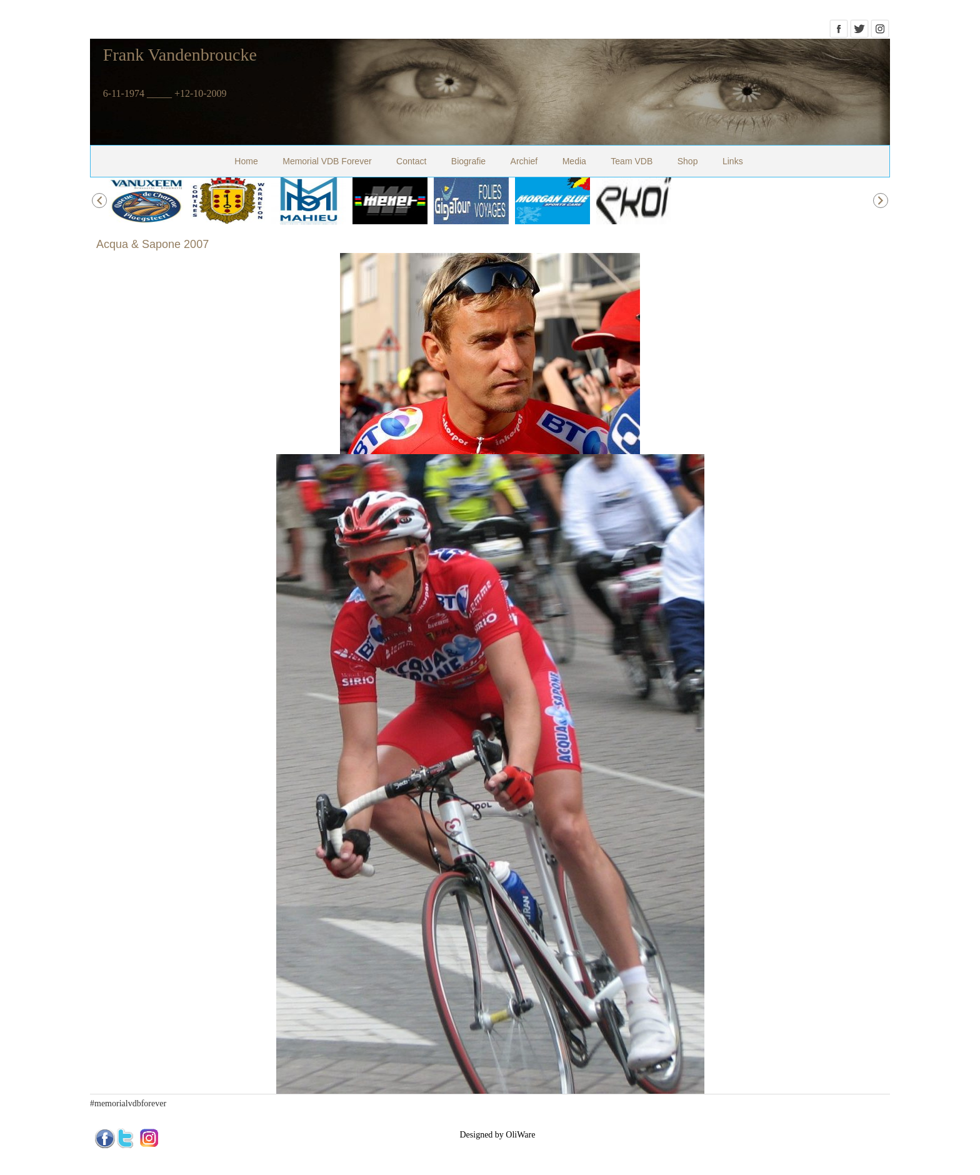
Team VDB (631, 161)
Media (574, 161)
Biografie (468, 161)
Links (732, 161)
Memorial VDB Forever (326, 161)
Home (246, 161)
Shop (688, 161)
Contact (411, 161)
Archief (524, 161)
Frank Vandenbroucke (180, 54)
